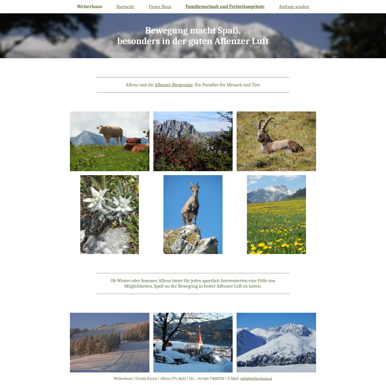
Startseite (125, 6)
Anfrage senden (294, 6)
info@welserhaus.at (256, 378)
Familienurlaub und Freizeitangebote (225, 6)
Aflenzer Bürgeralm (174, 85)
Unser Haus (160, 6)
